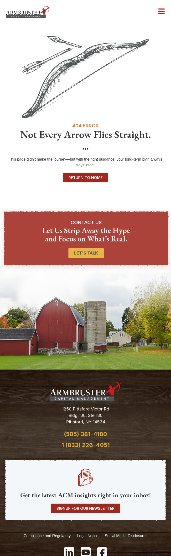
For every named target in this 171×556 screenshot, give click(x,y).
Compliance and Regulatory (47, 536)
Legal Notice (87, 536)
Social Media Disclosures (126, 536)
